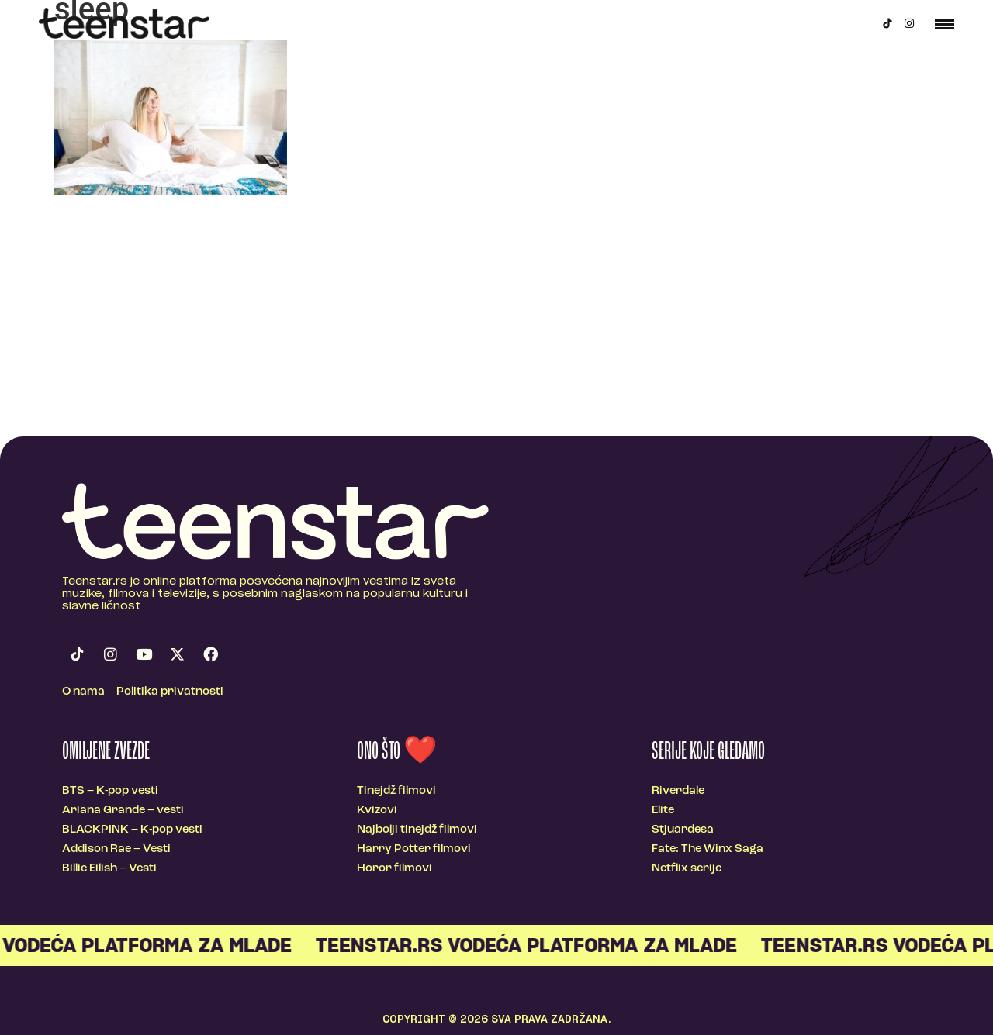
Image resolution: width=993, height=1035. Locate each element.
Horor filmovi (394, 869)
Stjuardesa (683, 830)
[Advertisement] (496, 320)
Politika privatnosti (169, 692)
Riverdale (678, 791)
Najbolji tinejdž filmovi (417, 830)
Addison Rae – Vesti (116, 849)
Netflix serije (686, 869)
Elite (663, 810)
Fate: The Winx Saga (707, 849)
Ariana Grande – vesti (123, 810)
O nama (83, 692)
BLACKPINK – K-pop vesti (132, 830)
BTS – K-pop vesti (110, 791)
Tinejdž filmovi (396, 791)
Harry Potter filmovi (414, 849)
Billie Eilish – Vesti (109, 869)
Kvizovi (377, 810)
